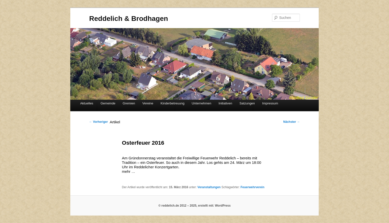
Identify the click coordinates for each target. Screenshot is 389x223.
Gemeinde (108, 103)
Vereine (147, 103)
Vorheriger (98, 122)
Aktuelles (86, 103)
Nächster (291, 122)
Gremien (129, 103)
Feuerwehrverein (252, 187)
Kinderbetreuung (172, 103)
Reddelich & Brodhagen (128, 18)
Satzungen (247, 103)
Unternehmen (201, 103)
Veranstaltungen (209, 187)
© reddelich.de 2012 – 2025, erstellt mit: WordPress (194, 205)
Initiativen (225, 103)
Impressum (270, 103)
